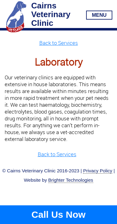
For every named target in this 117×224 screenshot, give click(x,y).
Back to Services (58, 42)
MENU (99, 15)
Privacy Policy (97, 170)
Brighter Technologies (70, 180)
